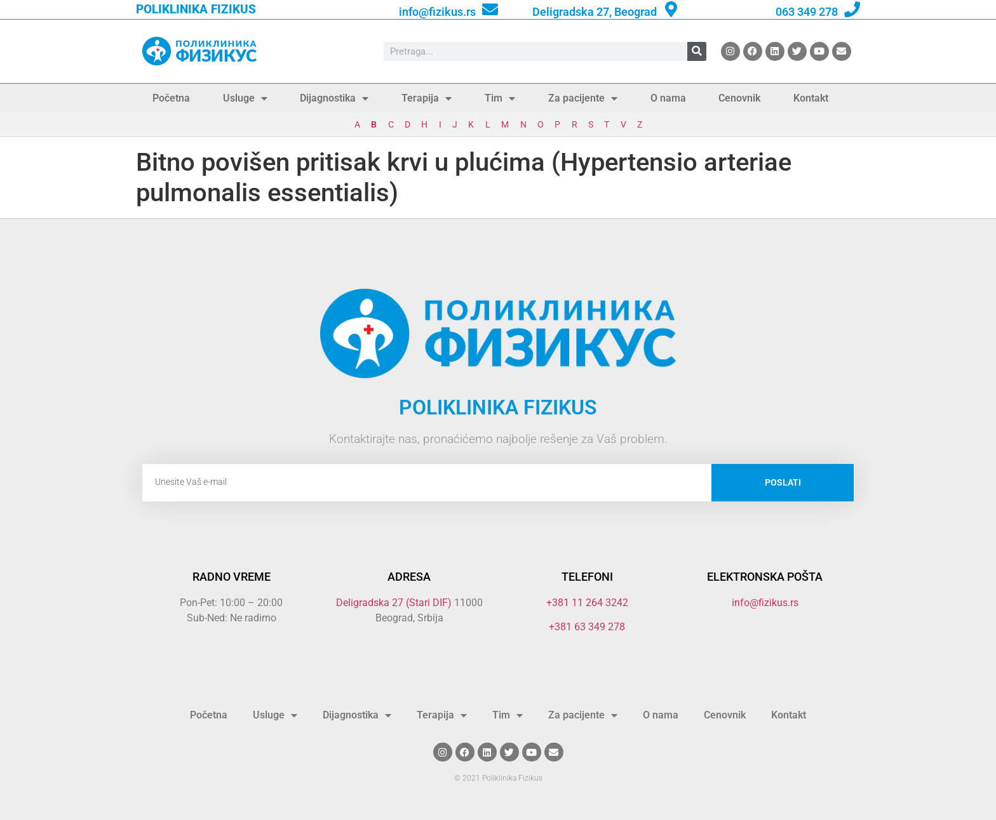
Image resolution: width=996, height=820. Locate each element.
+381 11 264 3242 (587, 603)
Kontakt (810, 98)
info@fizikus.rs (437, 11)
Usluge (245, 98)
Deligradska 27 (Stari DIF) (394, 603)
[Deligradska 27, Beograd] (671, 9)
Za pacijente (582, 98)
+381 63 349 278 (587, 627)
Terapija (426, 98)
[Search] (696, 51)
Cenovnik (739, 98)
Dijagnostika (334, 98)
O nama (668, 98)
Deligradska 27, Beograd (594, 11)
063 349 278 (807, 11)
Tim (500, 98)
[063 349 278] (852, 9)
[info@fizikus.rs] (490, 9)
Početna (171, 98)
